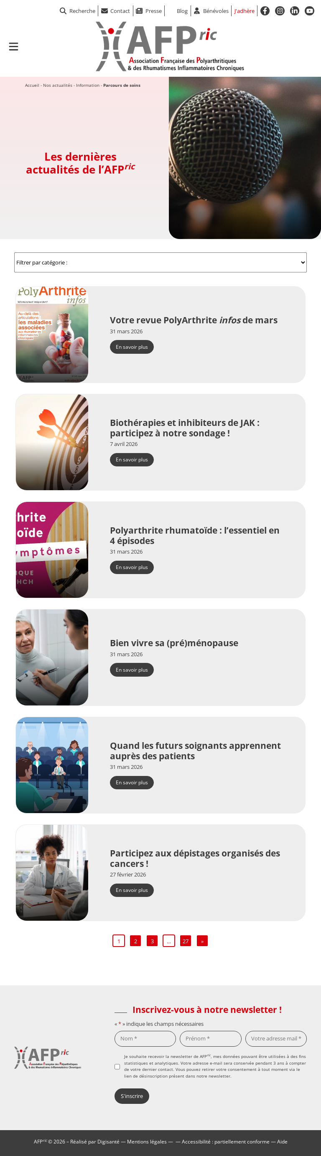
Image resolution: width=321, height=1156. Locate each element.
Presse (153, 11)
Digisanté (108, 1141)
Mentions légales (147, 1141)
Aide (282, 1141)
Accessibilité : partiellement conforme (226, 1141)
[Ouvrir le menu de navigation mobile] (13, 46)
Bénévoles (216, 11)
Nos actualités (57, 85)
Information (87, 85)
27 (186, 941)
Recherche (77, 11)
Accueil (32, 85)
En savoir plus (132, 346)
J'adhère (244, 11)
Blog (182, 11)
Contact (120, 11)
